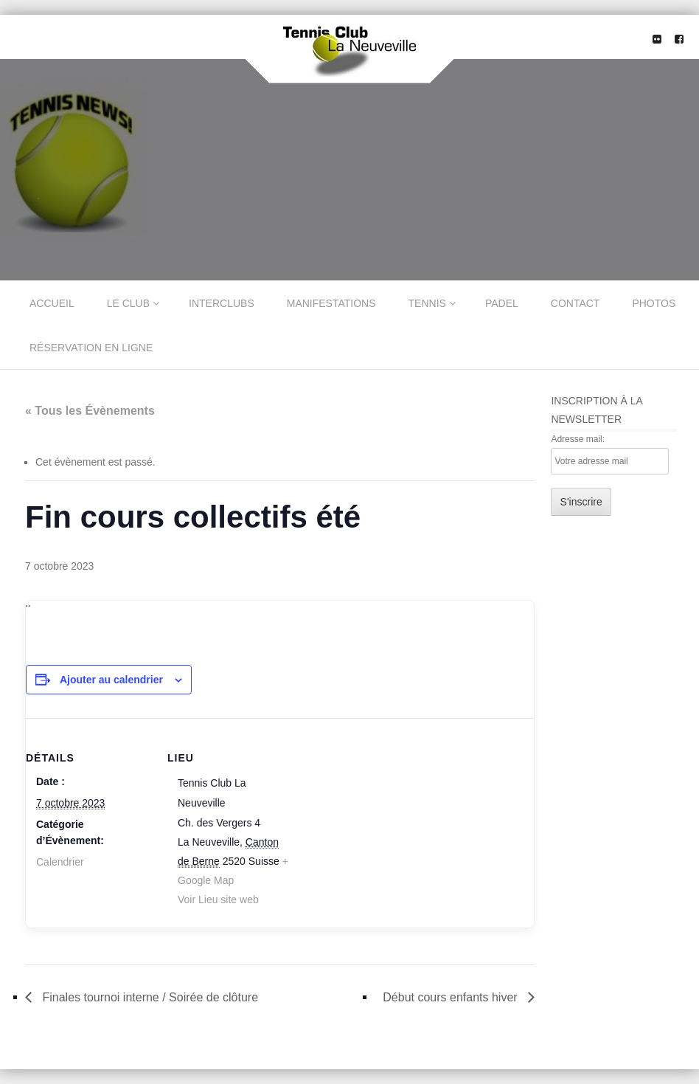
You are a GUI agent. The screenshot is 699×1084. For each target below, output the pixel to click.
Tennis (427, 303)
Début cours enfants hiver (452, 997)
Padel (501, 303)
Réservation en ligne (91, 347)
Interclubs (221, 303)
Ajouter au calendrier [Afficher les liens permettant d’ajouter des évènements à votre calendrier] (111, 680)
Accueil (51, 303)
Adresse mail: (578, 439)
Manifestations (331, 303)
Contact (575, 303)
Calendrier (60, 862)
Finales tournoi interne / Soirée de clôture (148, 997)
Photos (653, 303)
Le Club (128, 303)
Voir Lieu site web (218, 899)
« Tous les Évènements (90, 410)
